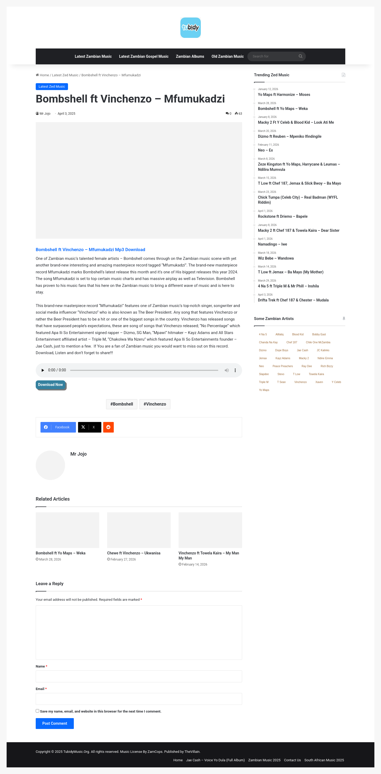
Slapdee (264, 374)
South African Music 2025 (324, 758)
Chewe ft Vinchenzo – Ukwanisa (133, 551)
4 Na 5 (263, 334)
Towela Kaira (316, 374)
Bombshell (123, 404)
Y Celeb (336, 382)
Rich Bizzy (327, 366)
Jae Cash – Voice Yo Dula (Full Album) (215, 758)
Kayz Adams (282, 358)
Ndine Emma (325, 358)
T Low (296, 374)
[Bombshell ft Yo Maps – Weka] (67, 527)
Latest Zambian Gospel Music (144, 56)
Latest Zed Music (65, 75)
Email (41, 686)
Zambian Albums (190, 56)
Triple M (264, 382)
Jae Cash (302, 350)
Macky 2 (304, 358)
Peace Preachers (283, 366)
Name (41, 664)
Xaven (319, 382)
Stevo (281, 374)
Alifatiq (279, 334)
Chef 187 (292, 342)
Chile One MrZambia (318, 342)
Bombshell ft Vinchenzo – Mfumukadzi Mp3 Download (91, 249)
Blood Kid (298, 334)
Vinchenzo (156, 404)
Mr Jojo (45, 113)
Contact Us (292, 758)
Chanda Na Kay (268, 342)
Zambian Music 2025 (264, 758)
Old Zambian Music (228, 56)
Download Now (50, 384)
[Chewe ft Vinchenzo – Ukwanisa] (139, 527)
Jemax (263, 358)
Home (42, 75)
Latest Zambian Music (93, 56)
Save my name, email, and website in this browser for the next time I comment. (100, 709)
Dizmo (262, 350)
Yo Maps (264, 390)
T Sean (281, 382)
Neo (261, 366)
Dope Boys (281, 350)
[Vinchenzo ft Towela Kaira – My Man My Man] (210, 527)
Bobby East (319, 334)
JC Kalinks (323, 350)
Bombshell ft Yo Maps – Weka (60, 551)
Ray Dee (307, 366)
